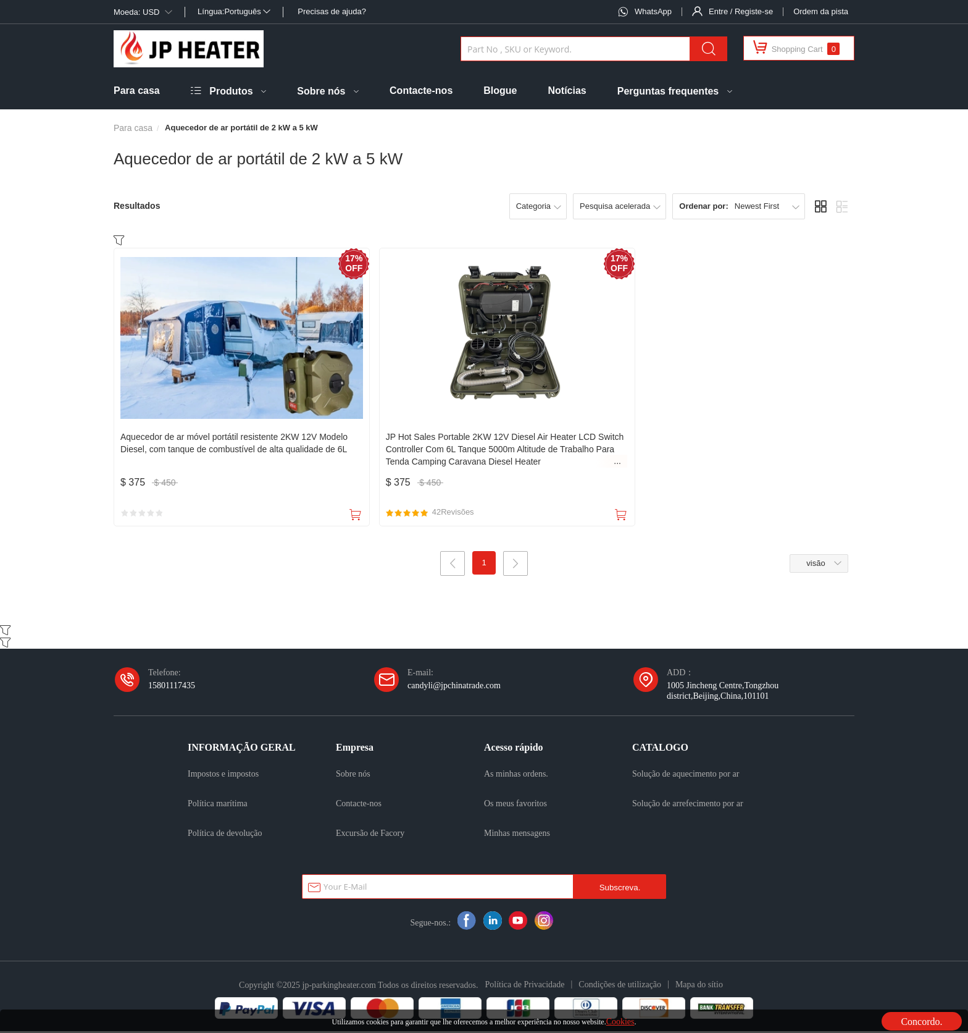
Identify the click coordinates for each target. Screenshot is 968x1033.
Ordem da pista (820, 11)
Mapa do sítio (699, 986)
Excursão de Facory (370, 834)
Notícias (567, 90)
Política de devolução (225, 834)
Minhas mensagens (517, 834)
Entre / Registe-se (741, 11)
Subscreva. (620, 889)
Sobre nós (321, 91)
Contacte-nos (421, 90)
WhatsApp (653, 11)
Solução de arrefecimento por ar (687, 805)
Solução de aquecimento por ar (685, 775)
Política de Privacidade (524, 986)
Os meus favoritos (515, 805)
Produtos (230, 91)
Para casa (137, 90)
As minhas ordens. (516, 775)
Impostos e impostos (223, 775)
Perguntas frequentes (668, 91)
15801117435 (171, 687)
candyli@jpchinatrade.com (454, 687)
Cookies (620, 1021)
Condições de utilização (619, 986)
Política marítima (218, 805)
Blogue (500, 90)
